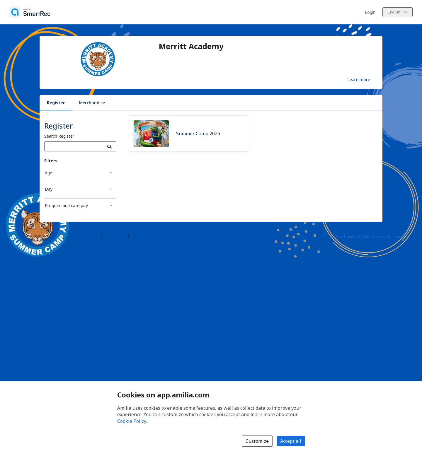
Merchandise (92, 102)
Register (56, 102)
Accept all (290, 441)
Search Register (59, 136)
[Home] (29, 12)
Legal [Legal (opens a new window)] (169, 236)
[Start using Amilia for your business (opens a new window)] (374, 236)
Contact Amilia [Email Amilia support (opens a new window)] (145, 236)
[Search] (109, 146)
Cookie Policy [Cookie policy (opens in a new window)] (131, 421)
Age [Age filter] (48, 172)
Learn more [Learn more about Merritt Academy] (358, 79)
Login (370, 12)
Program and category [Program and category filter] (66, 205)
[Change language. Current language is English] (397, 12)
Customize (257, 441)
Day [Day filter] (48, 189)
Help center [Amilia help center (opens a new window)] (115, 236)
